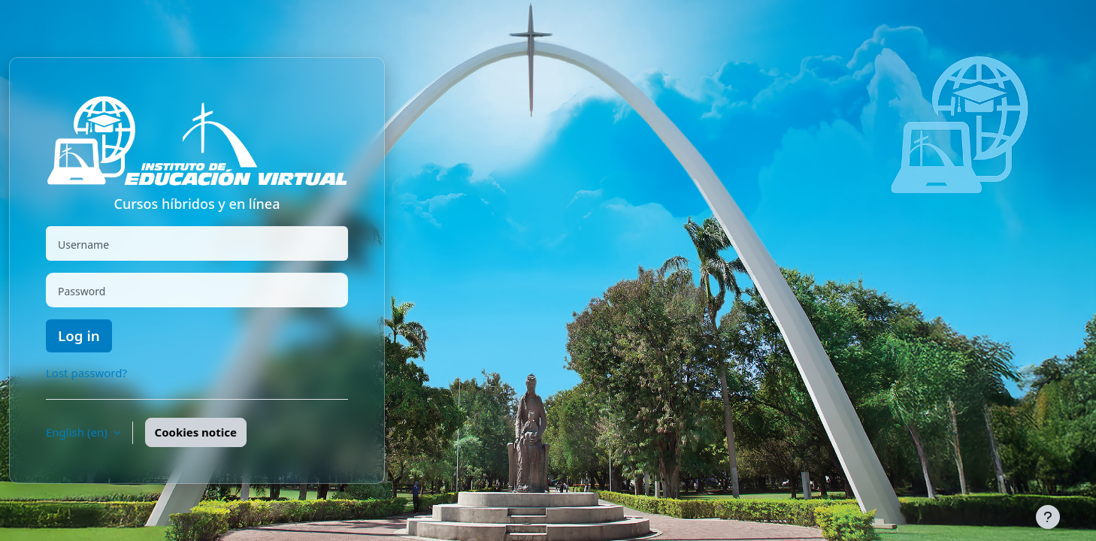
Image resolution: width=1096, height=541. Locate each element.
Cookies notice (196, 432)
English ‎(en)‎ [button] (78, 432)
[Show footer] (1048, 517)
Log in (79, 335)
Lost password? (86, 372)
